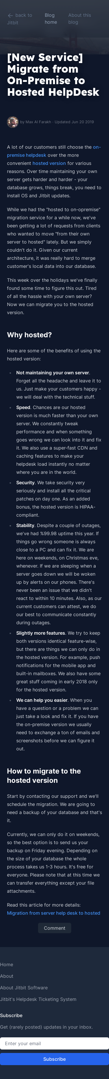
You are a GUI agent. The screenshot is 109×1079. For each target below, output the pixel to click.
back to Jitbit (19, 18)
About (6, 976)
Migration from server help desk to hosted (53, 913)
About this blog (79, 18)
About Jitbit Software (24, 987)
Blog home (51, 18)
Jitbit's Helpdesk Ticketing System (38, 999)
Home (6, 964)
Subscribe (54, 1059)
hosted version (49, 163)
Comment (54, 928)
